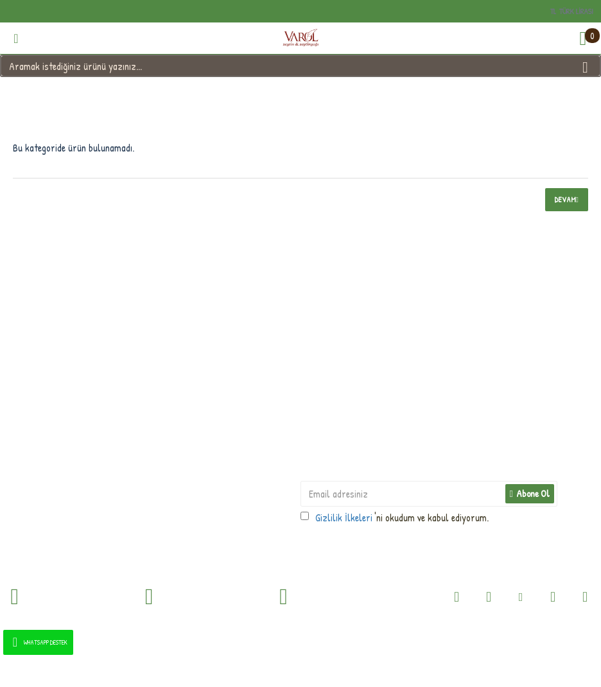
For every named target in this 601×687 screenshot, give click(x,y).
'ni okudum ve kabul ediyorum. (394, 517)
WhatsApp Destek (37, 642)
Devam (565, 199)
